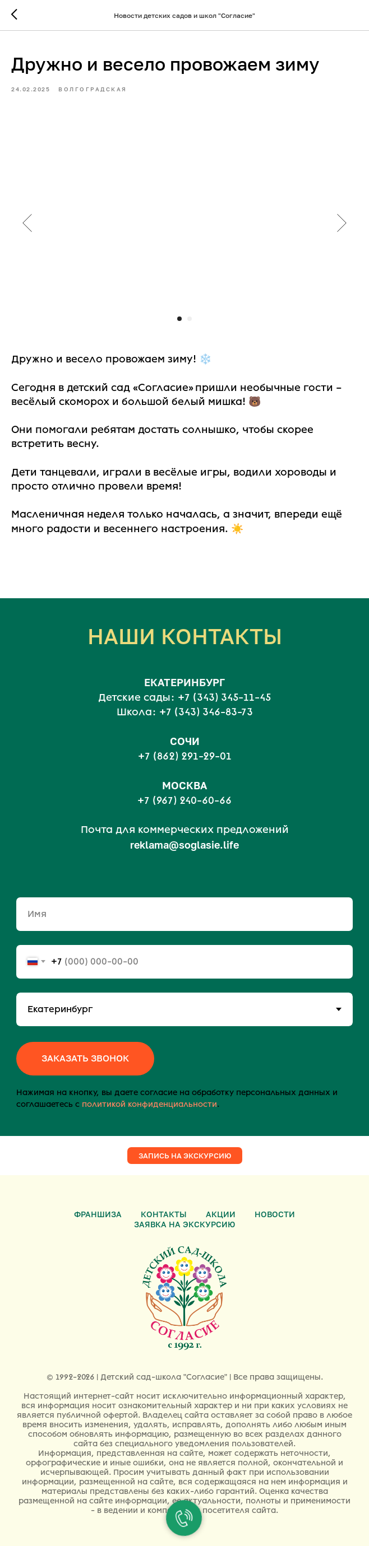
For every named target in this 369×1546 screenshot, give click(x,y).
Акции (221, 1214)
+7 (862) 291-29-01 (185, 756)
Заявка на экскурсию (184, 1224)
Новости (275, 1214)
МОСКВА (184, 785)
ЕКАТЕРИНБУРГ (184, 682)
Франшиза (98, 1214)
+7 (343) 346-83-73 (206, 712)
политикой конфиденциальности (149, 1104)
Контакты (164, 1214)
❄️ (205, 359)
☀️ (237, 529)
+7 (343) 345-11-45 (224, 697)
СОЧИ (185, 741)
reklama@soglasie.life (184, 845)
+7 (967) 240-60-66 (184, 800)
